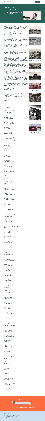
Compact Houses (22, 96)
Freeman (5, 88)
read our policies (14, 416)
